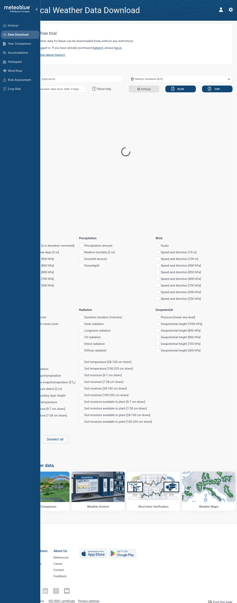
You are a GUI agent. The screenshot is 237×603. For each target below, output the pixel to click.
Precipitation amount (127, 245)
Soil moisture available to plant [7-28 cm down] (144, 408)
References (86, 554)
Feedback (85, 574)
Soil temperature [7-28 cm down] (73, 415)
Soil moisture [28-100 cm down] (134, 388)
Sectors (49, 568)
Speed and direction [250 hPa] (209, 298)
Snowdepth (120, 265)
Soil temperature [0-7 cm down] (73, 408)
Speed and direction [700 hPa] (209, 285)
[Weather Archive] (115, 489)
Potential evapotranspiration (71, 375)
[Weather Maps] (210, 489)
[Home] (16, 9)
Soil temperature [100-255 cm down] (137, 368)
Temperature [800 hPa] (67, 272)
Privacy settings (114, 595)
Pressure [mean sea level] (206, 317)
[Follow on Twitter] (57, 586)
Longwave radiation (126, 330)
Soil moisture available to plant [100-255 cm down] (146, 421)
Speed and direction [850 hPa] (209, 272)
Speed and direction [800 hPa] (209, 278)
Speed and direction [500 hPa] (209, 292)
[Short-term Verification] (162, 489)
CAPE (55, 330)
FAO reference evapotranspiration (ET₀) (78, 382)
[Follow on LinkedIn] (66, 586)
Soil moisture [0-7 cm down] (131, 375)
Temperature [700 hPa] (67, 278)
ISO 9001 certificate (87, 595)
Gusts (193, 245)
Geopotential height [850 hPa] (209, 330)
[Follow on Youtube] (85, 586)
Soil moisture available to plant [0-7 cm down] (143, 401)
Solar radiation (122, 324)
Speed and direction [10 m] (207, 252)
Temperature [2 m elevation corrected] (77, 245)
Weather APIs (53, 554)
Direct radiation (123, 343)
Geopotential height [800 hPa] (209, 337)
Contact (84, 568)
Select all (56, 439)
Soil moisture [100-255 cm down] (135, 395)
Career (83, 561)
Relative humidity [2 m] (128, 252)
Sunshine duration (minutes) (132, 317)
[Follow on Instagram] (76, 586)
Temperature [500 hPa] (67, 285)
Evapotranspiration (64, 369)
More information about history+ (72, 55)
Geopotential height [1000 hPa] (210, 324)
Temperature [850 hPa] (67, 265)
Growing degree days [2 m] (69, 252)
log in (146, 48)
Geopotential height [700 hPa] (209, 343)
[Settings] (228, 9)
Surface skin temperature (69, 402)
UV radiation (121, 337)
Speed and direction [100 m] (208, 259)
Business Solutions (58, 547)
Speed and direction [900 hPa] (209, 265)
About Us (85, 547)
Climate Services (55, 561)
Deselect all (83, 439)
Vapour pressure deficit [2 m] (71, 389)
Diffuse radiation (124, 350)
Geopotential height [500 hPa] (209, 350)
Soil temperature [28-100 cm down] (136, 362)
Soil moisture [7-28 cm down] (132, 381)
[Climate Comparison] (67, 489)
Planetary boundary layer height (73, 395)
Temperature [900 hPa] (67, 259)
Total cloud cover (63, 317)
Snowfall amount (124, 259)
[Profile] (218, 9)
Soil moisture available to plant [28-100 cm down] (146, 415)
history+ (126, 48)
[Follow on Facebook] (48, 586)
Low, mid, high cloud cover (69, 324)
